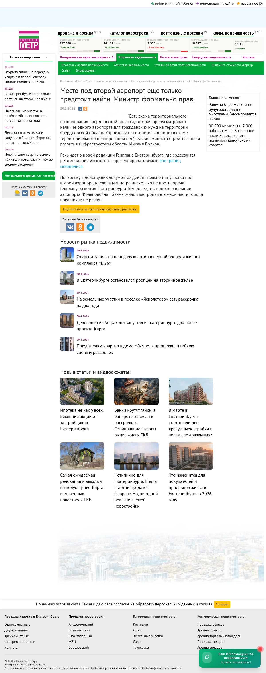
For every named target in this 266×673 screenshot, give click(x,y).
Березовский (79, 646)
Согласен (222, 603)
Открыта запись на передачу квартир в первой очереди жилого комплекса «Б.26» (27, 77)
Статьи (65, 70)
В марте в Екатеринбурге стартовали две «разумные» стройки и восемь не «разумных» (191, 420)
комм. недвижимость (233, 32)
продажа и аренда (75, 32)
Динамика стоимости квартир (232, 65)
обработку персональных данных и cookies (174, 602)
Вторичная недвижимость (137, 57)
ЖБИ (72, 640)
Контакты (176, 666)
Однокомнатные (17, 623)
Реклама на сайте (14, 666)
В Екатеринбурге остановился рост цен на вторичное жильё (135, 280)
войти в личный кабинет (172, 3)
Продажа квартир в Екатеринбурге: (32, 615)
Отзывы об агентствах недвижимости (180, 65)
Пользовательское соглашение (43, 666)
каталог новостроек (129, 32)
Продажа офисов (210, 623)
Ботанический (80, 628)
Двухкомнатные (16, 628)
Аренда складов (209, 646)
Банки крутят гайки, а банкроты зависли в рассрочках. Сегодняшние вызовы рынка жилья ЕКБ (135, 420)
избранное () (250, 3)
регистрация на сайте (215, 3)
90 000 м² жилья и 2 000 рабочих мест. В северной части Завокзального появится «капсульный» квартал (231, 135)
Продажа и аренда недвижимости (85, 65)
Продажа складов (211, 640)
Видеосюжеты (85, 70)
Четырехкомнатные (19, 640)
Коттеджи (140, 623)
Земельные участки (148, 634)
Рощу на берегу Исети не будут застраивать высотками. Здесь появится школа (232, 111)
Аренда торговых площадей (219, 634)
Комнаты (11, 646)
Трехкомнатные (16, 634)
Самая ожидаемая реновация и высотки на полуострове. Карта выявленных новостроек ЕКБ (81, 485)
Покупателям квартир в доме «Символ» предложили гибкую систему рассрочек (29, 159)
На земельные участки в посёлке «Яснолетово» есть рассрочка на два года (26, 116)
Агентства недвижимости (131, 65)
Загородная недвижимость (211, 57)
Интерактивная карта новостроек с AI (87, 57)
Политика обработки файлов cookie (149, 666)
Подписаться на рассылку (100, 209)
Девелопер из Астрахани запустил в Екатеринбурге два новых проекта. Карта (28, 137)
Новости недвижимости (29, 57)
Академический (81, 623)
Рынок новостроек (174, 57)
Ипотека (248, 57)
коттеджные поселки (182, 32)
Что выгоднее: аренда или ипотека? (30, 176)
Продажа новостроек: (86, 615)
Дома (137, 628)
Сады (137, 640)
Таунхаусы (141, 646)
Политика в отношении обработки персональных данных (95, 666)
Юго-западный (80, 634)
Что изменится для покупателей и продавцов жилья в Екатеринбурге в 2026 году (190, 485)
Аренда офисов (209, 628)
